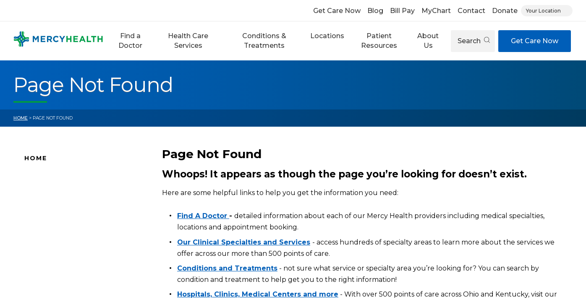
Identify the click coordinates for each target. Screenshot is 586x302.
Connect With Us (51, 243)
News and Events (51, 229)
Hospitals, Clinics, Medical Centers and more (257, 294)
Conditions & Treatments (264, 40)
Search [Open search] (474, 41)
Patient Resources (379, 40)
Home (20, 118)
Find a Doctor (130, 40)
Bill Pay (402, 11)
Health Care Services (188, 40)
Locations (327, 36)
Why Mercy (41, 176)
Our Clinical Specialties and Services (243, 242)
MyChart (436, 11)
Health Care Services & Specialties (77, 282)
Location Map (46, 203)
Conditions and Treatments (67, 269)
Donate (505, 11)
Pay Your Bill (43, 256)
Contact (471, 11)
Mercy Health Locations (61, 216)
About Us (428, 40)
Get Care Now (337, 11)
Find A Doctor (46, 190)
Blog (375, 11)
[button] (130, 40)
